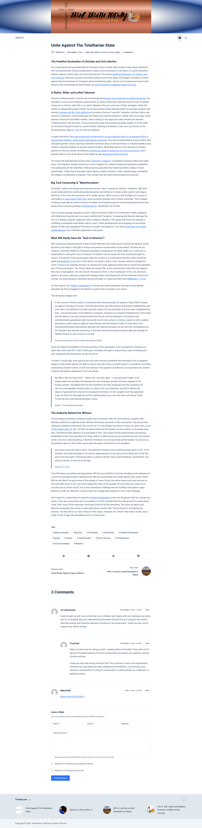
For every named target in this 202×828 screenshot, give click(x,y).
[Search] (186, 38)
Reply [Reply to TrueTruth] (147, 643)
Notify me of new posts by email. (69, 770)
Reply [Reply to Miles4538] (147, 690)
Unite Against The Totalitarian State (39, 810)
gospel (56, 538)
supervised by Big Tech (75, 199)
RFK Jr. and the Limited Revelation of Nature (124, 810)
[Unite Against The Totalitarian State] (19, 810)
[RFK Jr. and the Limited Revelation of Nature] (107, 810)
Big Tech (77, 533)
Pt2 (77, 130)
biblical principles (61, 533)
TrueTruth (74, 643)
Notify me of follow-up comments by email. (74, 764)
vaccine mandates (61, 544)
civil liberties (108, 533)
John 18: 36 (69, 429)
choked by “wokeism (100, 161)
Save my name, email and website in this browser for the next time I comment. (84, 757)
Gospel (97, 52)
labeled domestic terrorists (114, 154)
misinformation (84, 538)
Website (125, 724)
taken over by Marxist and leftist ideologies (126, 98)
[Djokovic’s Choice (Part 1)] (63, 810)
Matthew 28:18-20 (62, 467)
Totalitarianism (122, 538)
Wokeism (78, 544)
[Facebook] (63, 556)
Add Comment (60, 733)
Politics (104, 52)
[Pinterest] (113, 556)
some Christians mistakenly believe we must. (115, 85)
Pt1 (73, 130)
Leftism (68, 538)
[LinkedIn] (138, 556)
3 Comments (128, 52)
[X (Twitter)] (179, 37)
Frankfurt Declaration (80, 285)
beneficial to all (68, 261)
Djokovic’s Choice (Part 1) (81, 810)
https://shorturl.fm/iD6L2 (72, 696)
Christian (89, 52)
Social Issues (114, 52)
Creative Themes (59, 823)
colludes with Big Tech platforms (74, 112)
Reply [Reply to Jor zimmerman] (147, 610)
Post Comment (60, 778)
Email (90, 723)
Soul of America (103, 538)
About (19, 37)
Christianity (92, 533)
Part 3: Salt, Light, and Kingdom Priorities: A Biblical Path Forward (172, 809)
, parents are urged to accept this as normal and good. (114, 150)
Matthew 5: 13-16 (136, 279)
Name (56, 723)
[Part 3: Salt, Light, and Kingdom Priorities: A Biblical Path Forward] (151, 810)
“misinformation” (89, 206)
